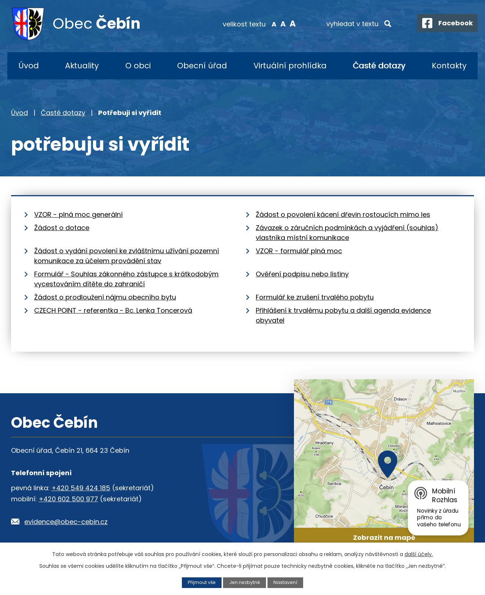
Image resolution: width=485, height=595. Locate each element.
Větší (288, 23)
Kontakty (449, 65)
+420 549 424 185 (80, 487)
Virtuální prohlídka (290, 65)
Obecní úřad (202, 65)
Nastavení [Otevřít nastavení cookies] (286, 582)
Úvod (28, 65)
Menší (270, 23)
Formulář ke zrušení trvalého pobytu (315, 297)
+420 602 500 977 (68, 498)
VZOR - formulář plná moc (299, 250)
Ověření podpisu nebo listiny (302, 274)
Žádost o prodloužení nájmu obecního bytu (105, 297)
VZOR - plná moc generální (78, 214)
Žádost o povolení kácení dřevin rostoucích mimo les (343, 214)
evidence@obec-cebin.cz (66, 521)
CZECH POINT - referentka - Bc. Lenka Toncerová (113, 310)
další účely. (419, 554)
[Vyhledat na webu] (354, 23)
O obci (138, 65)
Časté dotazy (379, 65)
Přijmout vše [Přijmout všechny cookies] (201, 582)
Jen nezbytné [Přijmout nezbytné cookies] (245, 582)
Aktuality (82, 65)
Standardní (279, 23)
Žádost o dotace (61, 227)
